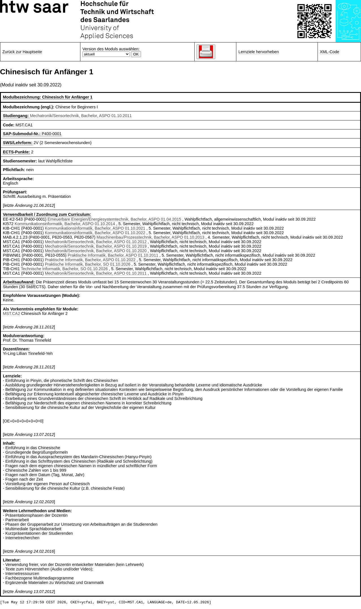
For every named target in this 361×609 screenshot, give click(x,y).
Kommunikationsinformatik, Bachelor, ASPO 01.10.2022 (95, 232)
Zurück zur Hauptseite (22, 52)
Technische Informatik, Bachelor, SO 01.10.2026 (64, 269)
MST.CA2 (11, 313)
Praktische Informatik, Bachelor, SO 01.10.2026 (87, 264)
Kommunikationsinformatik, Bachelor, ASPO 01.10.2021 (95, 228)
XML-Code (329, 52)
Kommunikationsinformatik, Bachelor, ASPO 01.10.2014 (65, 223)
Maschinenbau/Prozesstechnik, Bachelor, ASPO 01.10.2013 (150, 237)
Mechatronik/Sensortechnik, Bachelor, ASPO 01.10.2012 (96, 241)
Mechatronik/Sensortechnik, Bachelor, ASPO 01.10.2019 (96, 246)
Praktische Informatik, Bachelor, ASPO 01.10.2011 (113, 255)
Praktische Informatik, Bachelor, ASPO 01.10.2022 (90, 260)
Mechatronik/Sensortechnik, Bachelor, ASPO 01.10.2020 (96, 250)
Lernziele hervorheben (258, 52)
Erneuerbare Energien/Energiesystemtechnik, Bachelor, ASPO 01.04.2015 (114, 219)
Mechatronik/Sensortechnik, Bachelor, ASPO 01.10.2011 (81, 115)
